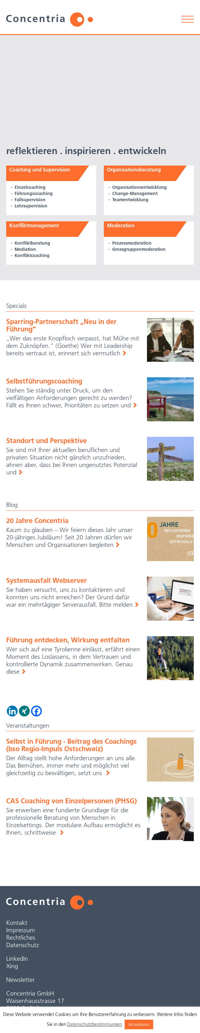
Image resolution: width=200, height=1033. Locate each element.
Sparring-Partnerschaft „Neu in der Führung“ (61, 325)
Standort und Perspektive (46, 440)
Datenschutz (22, 945)
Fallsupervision (30, 199)
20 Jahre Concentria (37, 520)
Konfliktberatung (32, 243)
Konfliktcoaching (32, 255)
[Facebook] (36, 711)
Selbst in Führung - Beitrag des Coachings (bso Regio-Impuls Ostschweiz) (71, 745)
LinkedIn (17, 958)
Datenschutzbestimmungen (94, 1024)
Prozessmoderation (132, 243)
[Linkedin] (12, 711)
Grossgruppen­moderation (139, 249)
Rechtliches (20, 937)
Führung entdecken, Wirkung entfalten (68, 640)
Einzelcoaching (30, 187)
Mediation (25, 249)
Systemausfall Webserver (46, 580)
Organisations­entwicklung (139, 187)
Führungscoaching (34, 193)
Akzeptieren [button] (138, 1024)
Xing (12, 966)
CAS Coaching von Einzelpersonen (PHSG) (71, 800)
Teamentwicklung (130, 199)
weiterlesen (107, 772)
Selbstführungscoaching (44, 381)
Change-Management (135, 193)
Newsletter (20, 979)
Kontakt (16, 922)
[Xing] (24, 711)
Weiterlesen (124, 353)
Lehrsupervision (31, 206)
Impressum (20, 930)
